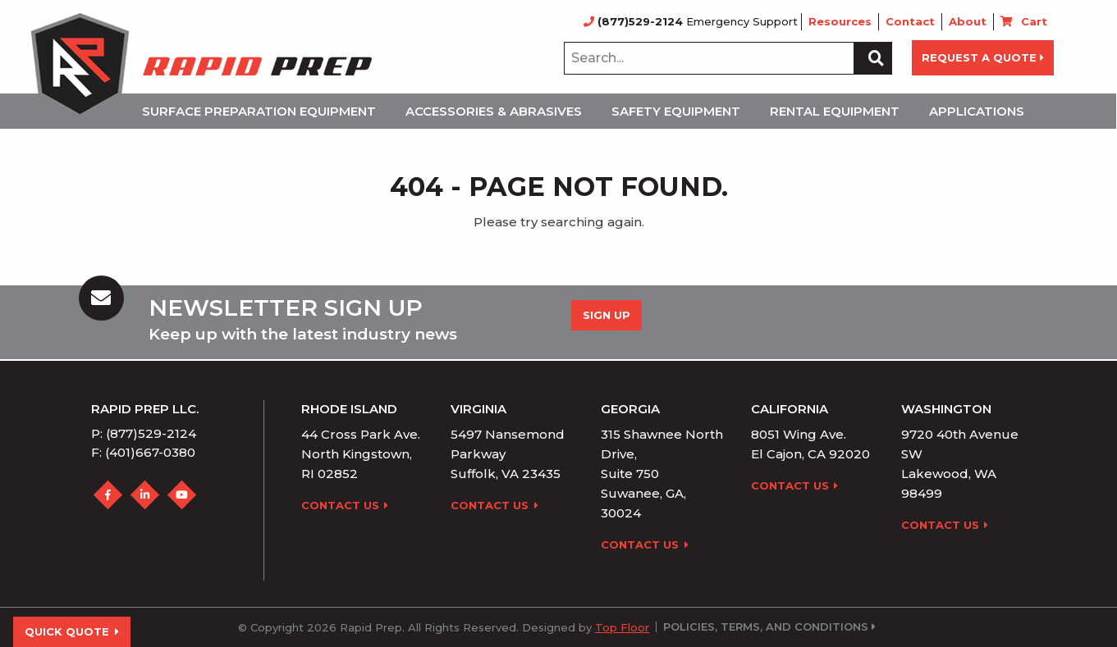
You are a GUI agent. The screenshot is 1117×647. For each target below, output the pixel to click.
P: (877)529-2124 (143, 433)
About (968, 21)
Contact (910, 21)
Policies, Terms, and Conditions (765, 627)
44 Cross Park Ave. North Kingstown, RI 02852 (360, 453)
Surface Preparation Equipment (259, 111)
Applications (976, 111)
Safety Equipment (675, 111)
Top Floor (622, 627)
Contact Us (345, 505)
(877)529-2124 (635, 21)
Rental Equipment (835, 111)
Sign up (606, 314)
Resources (840, 21)
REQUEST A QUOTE (983, 57)
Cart (1034, 21)
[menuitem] (264, 111)
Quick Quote (72, 631)
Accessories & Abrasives (493, 111)
